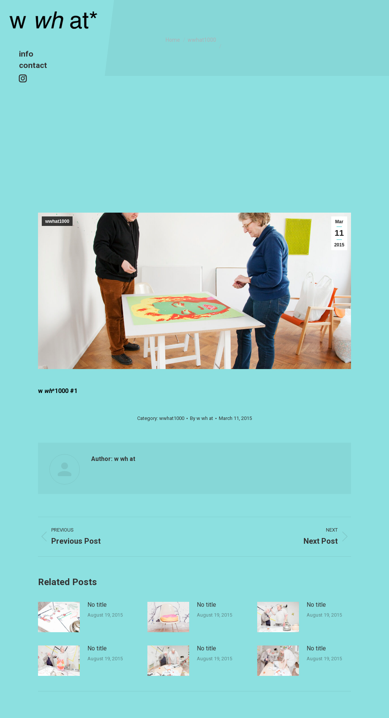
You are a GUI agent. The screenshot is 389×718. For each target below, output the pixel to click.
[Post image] (59, 617)
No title (97, 604)
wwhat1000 (57, 221)
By (201, 418)
